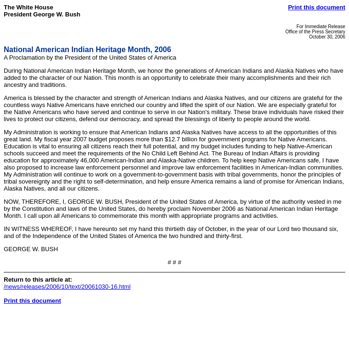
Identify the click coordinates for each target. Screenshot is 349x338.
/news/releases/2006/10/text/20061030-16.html (67, 286)
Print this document (316, 7)
